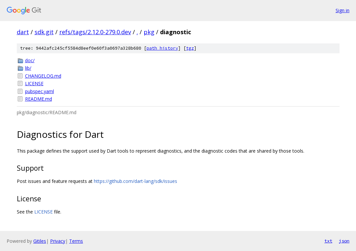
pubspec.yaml (39, 91)
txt (328, 241)
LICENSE (34, 83)
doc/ (30, 60)
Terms (76, 241)
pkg (149, 32)
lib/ (28, 68)
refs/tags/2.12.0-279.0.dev (95, 32)
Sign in (342, 10)
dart (23, 32)
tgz (190, 48)
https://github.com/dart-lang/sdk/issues (135, 181)
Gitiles (39, 241)
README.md (38, 99)
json (344, 241)
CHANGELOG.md (43, 76)
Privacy (57, 241)
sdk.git (44, 32)
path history (162, 48)
